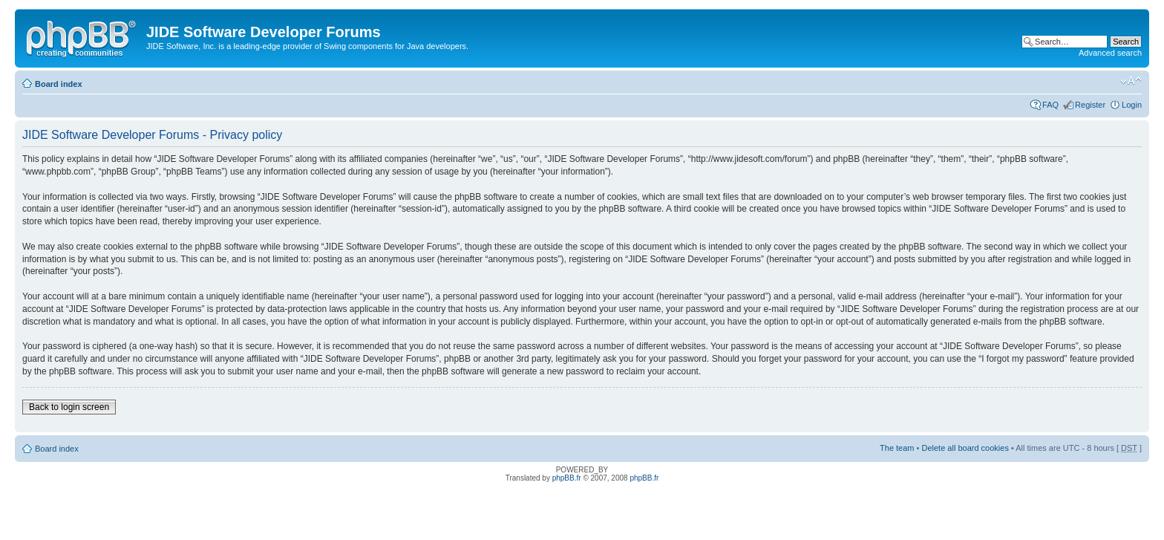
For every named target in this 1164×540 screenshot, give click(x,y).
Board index (58, 83)
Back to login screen (69, 407)
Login (1132, 104)
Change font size (1131, 81)
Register (1090, 104)
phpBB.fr (566, 478)
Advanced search (1110, 52)
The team (897, 447)
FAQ (1050, 104)
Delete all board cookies (964, 447)
